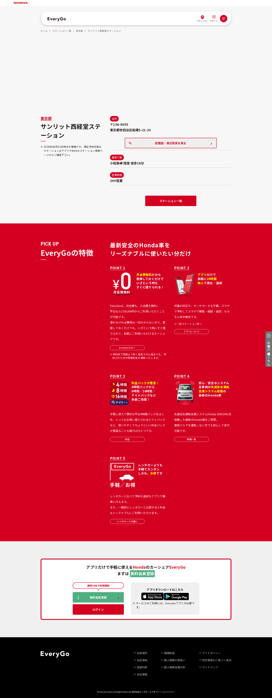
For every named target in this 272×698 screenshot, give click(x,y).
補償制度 (169, 653)
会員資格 (142, 660)
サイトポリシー (211, 653)
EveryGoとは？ (130, 347)
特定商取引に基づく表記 (216, 660)
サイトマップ (210, 667)
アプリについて (195, 331)
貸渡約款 (142, 667)
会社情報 (142, 674)
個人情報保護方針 (174, 667)
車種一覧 (196, 439)
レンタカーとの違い (129, 521)
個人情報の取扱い (174, 660)
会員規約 (142, 653)
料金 (133, 439)
